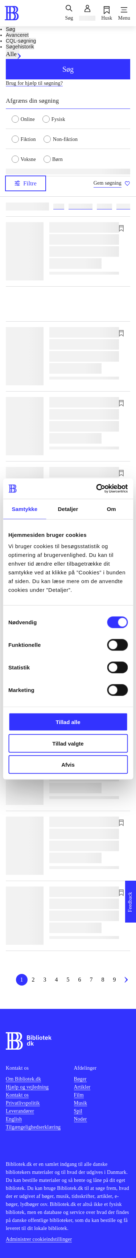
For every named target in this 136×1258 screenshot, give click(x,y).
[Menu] (124, 13)
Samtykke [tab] (24, 509)
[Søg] (69, 13)
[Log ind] (87, 13)
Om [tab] (111, 509)
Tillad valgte (67, 743)
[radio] (27, 119)
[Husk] (106, 13)
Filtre (26, 183)
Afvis (68, 765)
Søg (68, 69)
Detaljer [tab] (68, 509)
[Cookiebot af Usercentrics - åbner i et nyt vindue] (97, 489)
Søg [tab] (10, 29)
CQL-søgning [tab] (21, 41)
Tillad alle (67, 722)
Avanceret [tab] (17, 35)
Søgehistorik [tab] (20, 47)
